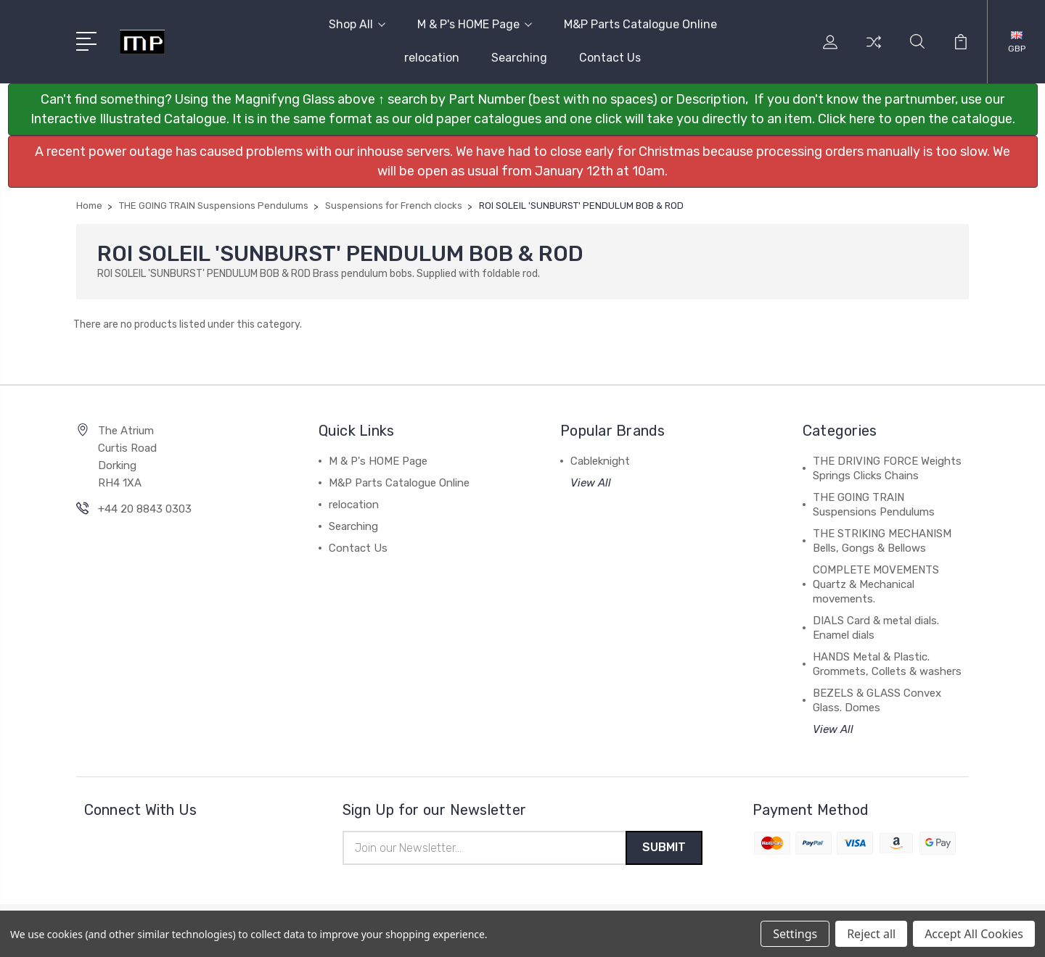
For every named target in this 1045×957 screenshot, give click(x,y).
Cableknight (600, 461)
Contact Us (610, 58)
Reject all (871, 934)
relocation (431, 58)
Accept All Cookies (974, 934)
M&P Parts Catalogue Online (640, 24)
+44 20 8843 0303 (145, 508)
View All (590, 482)
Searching (519, 58)
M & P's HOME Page (474, 24)
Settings (795, 934)
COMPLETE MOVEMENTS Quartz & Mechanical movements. (876, 584)
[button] (523, 109)
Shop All (357, 24)
